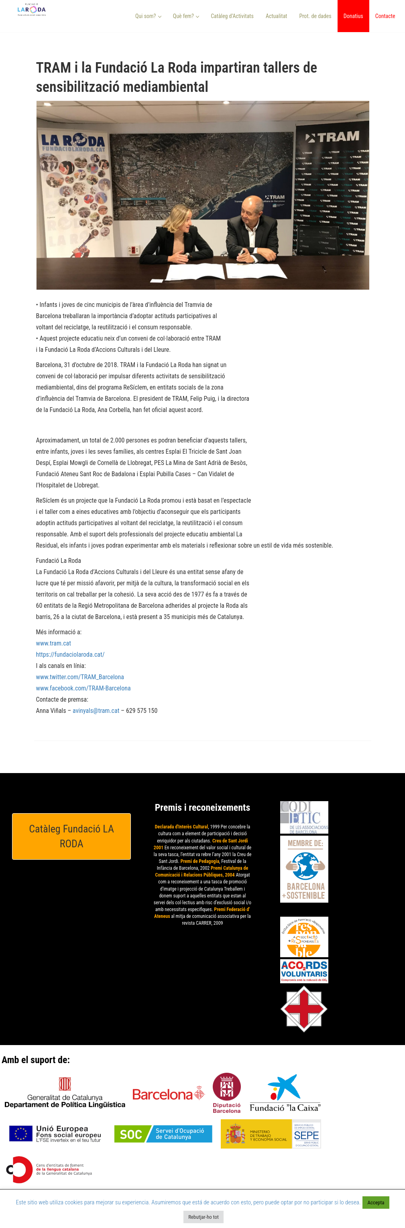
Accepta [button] (375, 1203)
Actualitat (276, 16)
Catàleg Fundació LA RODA (71, 836)
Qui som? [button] (148, 16)
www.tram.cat (53, 643)
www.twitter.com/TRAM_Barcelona (80, 677)
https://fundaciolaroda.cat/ (70, 654)
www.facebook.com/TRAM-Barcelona (83, 688)
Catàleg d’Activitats (232, 16)
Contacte (385, 16)
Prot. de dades (315, 16)
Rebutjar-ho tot (203, 1217)
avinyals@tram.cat (96, 710)
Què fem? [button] (186, 16)
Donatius (353, 16)
